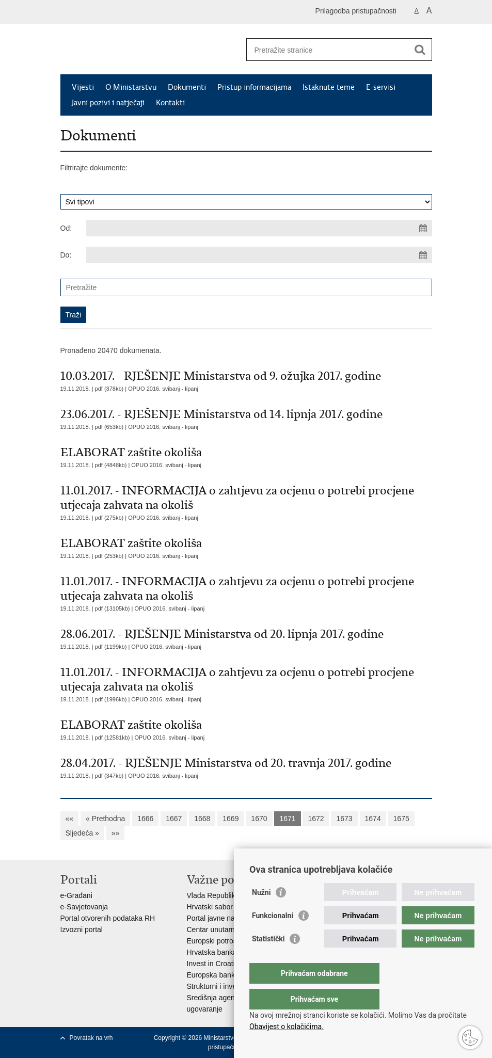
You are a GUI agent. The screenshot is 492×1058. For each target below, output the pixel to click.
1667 (174, 818)
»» (116, 833)
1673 (344, 818)
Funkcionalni (272, 936)
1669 (231, 818)
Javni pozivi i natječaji (108, 102)
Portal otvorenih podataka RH (107, 918)
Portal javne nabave (219, 918)
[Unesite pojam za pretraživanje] (328, 49)
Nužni (261, 913)
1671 (287, 818)
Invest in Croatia (213, 963)
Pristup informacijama (254, 87)
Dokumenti (187, 87)
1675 (401, 818)
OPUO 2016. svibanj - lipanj (163, 389)
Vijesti (83, 87)
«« (70, 818)
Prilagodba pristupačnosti (355, 11)
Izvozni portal (81, 929)
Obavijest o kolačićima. (286, 1026)
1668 (202, 818)
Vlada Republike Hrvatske (228, 895)
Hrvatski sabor (210, 907)
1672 (316, 818)
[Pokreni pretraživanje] (420, 49)
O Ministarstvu (130, 87)
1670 (259, 818)
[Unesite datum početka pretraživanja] (259, 228)
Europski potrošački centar (229, 941)
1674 (373, 818)
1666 (145, 818)
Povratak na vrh (91, 1037)
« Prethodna (105, 818)
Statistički (268, 959)
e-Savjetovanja (84, 907)
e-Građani (76, 895)
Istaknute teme (329, 87)
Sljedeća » (82, 833)
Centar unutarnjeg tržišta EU (232, 929)
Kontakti (170, 102)
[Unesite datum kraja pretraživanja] (259, 255)
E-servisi (380, 87)
